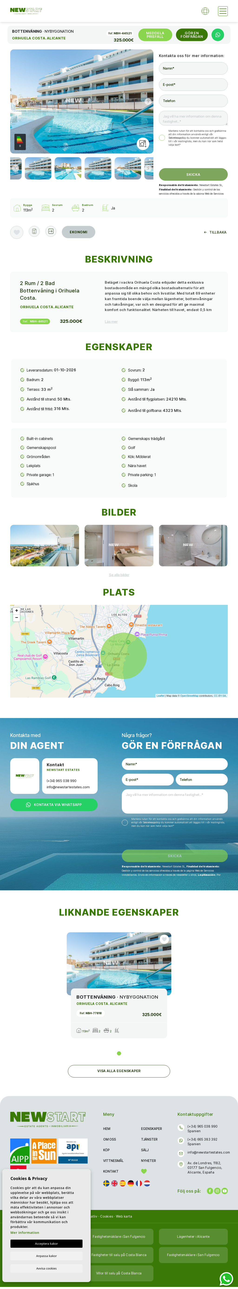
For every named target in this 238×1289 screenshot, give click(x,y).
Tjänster (149, 1141)
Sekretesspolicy (178, 137)
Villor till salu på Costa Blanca (119, 1275)
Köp (106, 1152)
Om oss (109, 1141)
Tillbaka (215, 232)
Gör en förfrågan (192, 35)
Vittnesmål (113, 1163)
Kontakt (111, 1173)
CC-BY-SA (220, 695)
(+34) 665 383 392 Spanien (202, 1143)
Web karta (124, 1218)
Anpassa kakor (46, 1255)
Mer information (24, 1232)
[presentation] (183, 158)
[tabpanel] (119, 987)
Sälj (145, 1152)
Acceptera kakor (46, 1243)
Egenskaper (151, 1131)
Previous (15, 101)
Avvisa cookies (46, 1268)
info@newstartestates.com (68, 787)
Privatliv (91, 1218)
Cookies (106, 1218)
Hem (106, 1131)
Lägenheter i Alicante (193, 1239)
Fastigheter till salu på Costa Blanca (119, 1257)
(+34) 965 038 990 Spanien (202, 1130)
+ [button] (16, 611)
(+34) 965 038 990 (61, 781)
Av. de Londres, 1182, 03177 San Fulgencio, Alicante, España (205, 1169)
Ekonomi (83, 232)
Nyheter (148, 1163)
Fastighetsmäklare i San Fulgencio (119, 1239)
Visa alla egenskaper (119, 1073)
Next (148, 101)
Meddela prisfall (155, 35)
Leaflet (160, 695)
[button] (53, 232)
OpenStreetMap (189, 695)
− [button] (16, 618)
